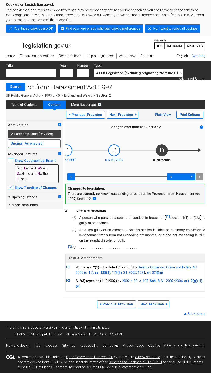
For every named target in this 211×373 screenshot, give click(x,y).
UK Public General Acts (23, 96)
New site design (18, 346)
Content (54, 105)
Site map (68, 346)
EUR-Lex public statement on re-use (124, 367)
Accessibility (89, 346)
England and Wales (78, 96)
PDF (52, 334)
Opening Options (23, 197)
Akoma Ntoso (76, 334)
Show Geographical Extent (35, 161)
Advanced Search (192, 79)
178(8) (117, 273)
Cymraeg (198, 56)
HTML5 (19, 334)
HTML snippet (37, 334)
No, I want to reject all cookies (175, 29)
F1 (168, 216)
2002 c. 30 (130, 281)
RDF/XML (116, 334)
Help (37, 346)
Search (15, 87)
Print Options (190, 115)
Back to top (196, 314)
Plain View (163, 115)
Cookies (154, 346)
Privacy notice (133, 346)
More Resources (83, 105)
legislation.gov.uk (38, 44)
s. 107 (143, 281)
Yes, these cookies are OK (33, 29)
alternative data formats (83, 328)
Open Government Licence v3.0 (89, 357)
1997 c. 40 (52, 96)
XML (60, 334)
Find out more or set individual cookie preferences (103, 29)
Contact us (110, 346)
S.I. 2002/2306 (172, 281)
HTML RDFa (98, 334)
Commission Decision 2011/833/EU (135, 362)
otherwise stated (147, 357)
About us (51, 346)
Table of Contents (24, 105)
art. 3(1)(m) (155, 273)
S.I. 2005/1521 (134, 273)
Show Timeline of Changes (36, 188)
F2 (70, 247)
